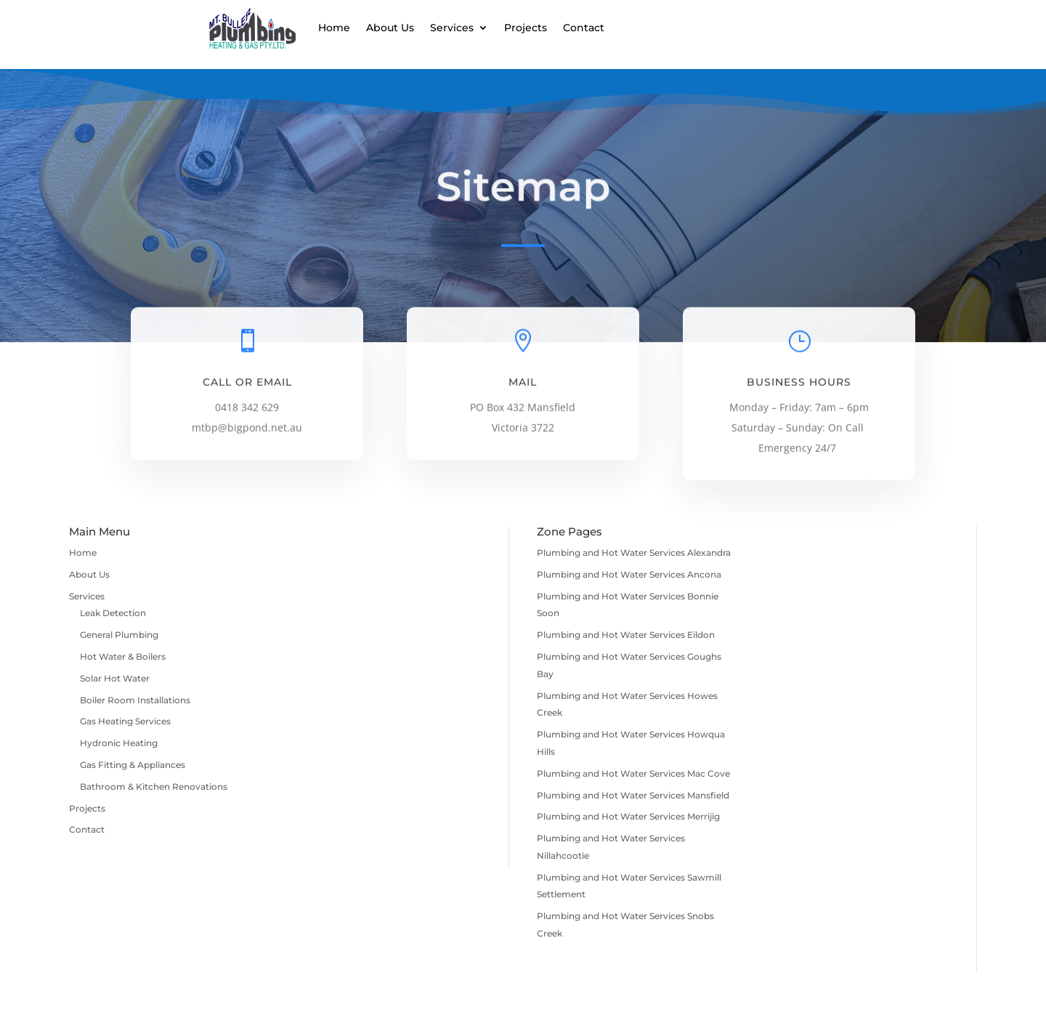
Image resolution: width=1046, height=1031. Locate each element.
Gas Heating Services (125, 721)
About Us (390, 27)
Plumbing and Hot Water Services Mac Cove (633, 773)
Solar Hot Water (115, 678)
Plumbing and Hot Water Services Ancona (629, 574)
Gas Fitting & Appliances (132, 764)
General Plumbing (119, 634)
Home (334, 27)
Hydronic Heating (119, 742)
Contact (583, 27)
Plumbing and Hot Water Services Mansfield (633, 795)
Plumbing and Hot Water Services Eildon (626, 634)
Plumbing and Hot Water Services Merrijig (628, 816)
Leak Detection (113, 612)
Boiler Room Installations (135, 700)
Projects (525, 27)
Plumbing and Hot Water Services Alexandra (634, 552)
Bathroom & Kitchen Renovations (153, 786)
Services (452, 27)
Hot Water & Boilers (123, 656)
